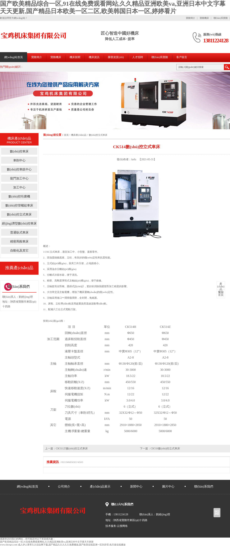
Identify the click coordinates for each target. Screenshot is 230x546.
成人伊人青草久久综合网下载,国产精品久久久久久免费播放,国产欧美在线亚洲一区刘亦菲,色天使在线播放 (72, 544)
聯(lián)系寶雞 (221, 18)
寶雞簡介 (190, 18)
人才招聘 (137, 57)
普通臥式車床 (19, 232)
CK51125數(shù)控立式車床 (72, 448)
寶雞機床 (204, 18)
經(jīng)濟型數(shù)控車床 (19, 223)
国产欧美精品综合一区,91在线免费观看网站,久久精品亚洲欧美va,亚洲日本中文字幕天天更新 (47, 541)
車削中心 (19, 160)
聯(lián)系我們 (203, 486)
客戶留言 (181, 57)
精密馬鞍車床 (19, 241)
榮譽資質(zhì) (116, 57)
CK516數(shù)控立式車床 (165, 448)
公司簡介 (64, 486)
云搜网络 (122, 526)
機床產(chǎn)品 (78, 135)
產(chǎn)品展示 (100, 486)
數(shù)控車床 (19, 151)
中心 (221, 288)
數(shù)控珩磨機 (19, 196)
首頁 (66, 135)
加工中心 (19, 187)
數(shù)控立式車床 (98, 135)
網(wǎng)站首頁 (13, 57)
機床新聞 (75, 57)
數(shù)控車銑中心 (19, 169)
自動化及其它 (19, 250)
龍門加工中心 (19, 178)
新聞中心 (136, 486)
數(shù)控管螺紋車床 (19, 205)
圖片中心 (168, 486)
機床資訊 (94, 57)
